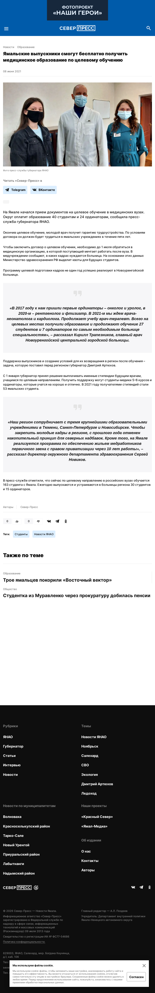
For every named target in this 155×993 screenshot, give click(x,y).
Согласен (136, 977)
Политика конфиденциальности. (24, 941)
